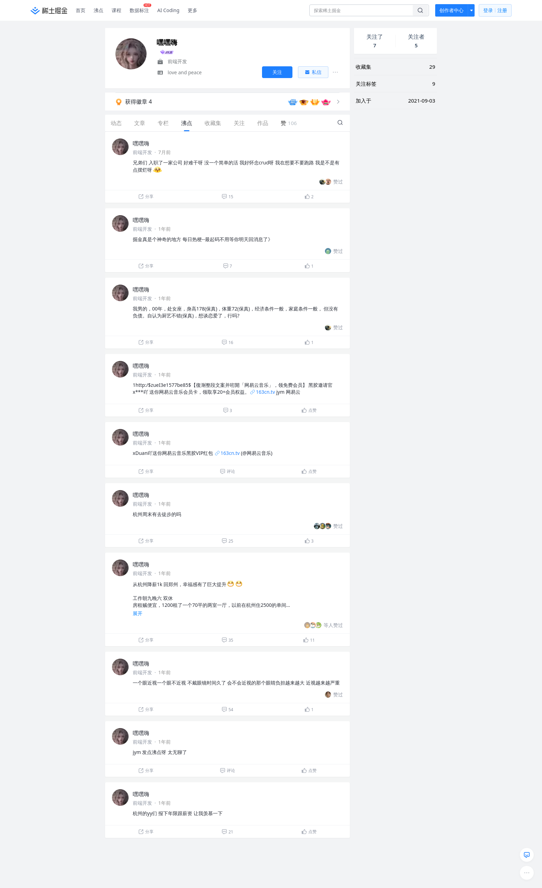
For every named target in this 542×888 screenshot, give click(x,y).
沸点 (98, 10)
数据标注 (140, 8)
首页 (80, 10)
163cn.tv (262, 392)
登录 (495, 11)
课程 (116, 10)
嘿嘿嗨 (141, 143)
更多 (192, 10)
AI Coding (168, 10)
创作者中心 (451, 10)
